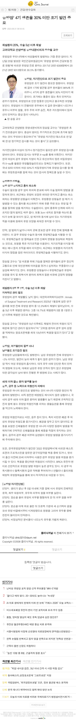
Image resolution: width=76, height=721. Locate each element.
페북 (4, 35)
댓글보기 (19, 549)
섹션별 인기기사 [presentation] (32, 661)
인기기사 (7, 582)
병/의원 (12, 9)
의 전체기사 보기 (56, 533)
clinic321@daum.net (25, 537)
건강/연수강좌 (27, 9)
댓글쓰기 (57, 549)
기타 (22, 35)
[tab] (11, 661)
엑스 (10, 35)
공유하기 (73, 10)
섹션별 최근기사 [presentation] (11, 661)
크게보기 (67, 35)
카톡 (16, 35)
